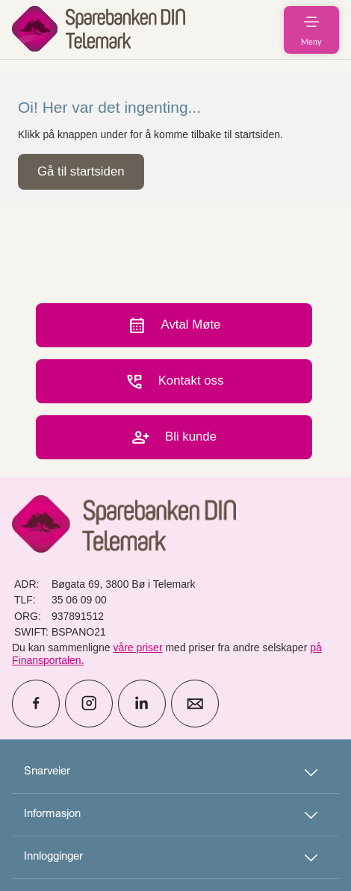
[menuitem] (98, 29)
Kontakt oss (174, 381)
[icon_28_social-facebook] (36, 703)
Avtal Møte (174, 325)
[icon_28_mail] (195, 703)
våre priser (137, 647)
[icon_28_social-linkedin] (142, 703)
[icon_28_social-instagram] (89, 703)
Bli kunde (174, 437)
